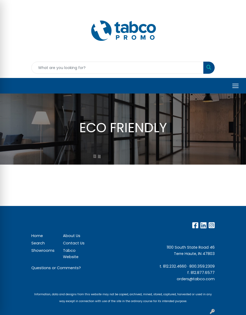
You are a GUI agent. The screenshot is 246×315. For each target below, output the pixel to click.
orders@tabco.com (196, 279)
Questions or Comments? (56, 267)
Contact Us (74, 243)
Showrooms (43, 250)
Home (37, 235)
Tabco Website (70, 253)
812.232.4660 (174, 266)
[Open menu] (235, 86)
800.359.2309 (202, 266)
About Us (71, 235)
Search (38, 243)
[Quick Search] (117, 68)
